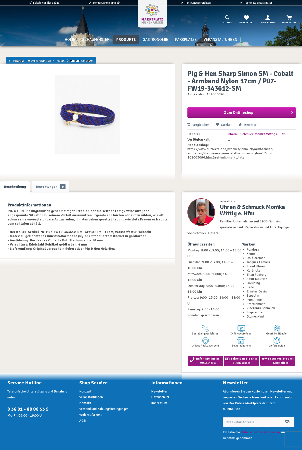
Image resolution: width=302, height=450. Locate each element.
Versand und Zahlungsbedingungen (104, 409)
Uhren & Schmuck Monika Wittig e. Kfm (257, 134)
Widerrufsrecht (90, 415)
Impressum (159, 403)
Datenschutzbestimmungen (260, 432)
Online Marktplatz (39, 60)
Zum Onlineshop (258, 112)
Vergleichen (198, 125)
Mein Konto (268, 19)
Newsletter (159, 391)
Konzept (85, 391)
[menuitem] (227, 20)
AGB (82, 421)
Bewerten (248, 125)
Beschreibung (15, 187)
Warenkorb (289, 19)
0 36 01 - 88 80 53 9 (28, 409)
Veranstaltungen (91, 397)
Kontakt (85, 403)
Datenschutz (160, 397)
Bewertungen (51, 186)
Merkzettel (246, 19)
